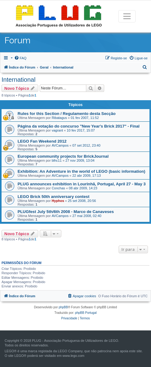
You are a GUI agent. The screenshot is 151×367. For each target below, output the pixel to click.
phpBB (63, 307)
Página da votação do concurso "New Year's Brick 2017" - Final (79, 126)
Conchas (58, 188)
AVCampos (60, 145)
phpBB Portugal (85, 312)
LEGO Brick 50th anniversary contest (53, 196)
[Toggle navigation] (127, 16)
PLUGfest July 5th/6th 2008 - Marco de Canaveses (66, 211)
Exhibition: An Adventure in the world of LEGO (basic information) (81, 171)
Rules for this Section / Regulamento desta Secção (67, 113)
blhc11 (57, 160)
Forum (18, 40)
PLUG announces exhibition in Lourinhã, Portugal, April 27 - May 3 (82, 184)
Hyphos (58, 201)
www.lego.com (73, 355)
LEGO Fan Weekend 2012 (42, 141)
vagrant (57, 130)
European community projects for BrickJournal (63, 156)
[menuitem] (20, 58)
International (18, 79)
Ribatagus (59, 118)
